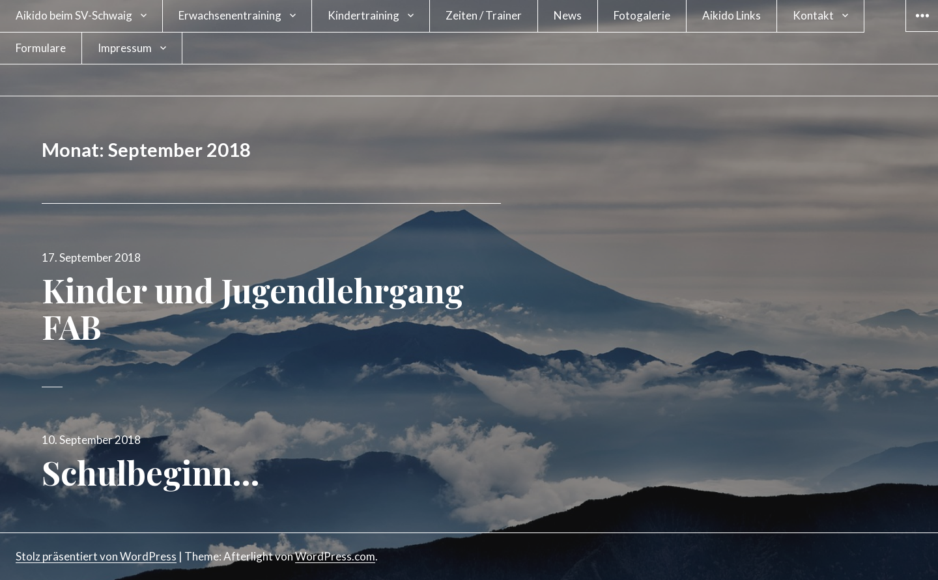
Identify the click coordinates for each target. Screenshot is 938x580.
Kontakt (813, 15)
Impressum (125, 48)
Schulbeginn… (150, 472)
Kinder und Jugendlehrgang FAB (253, 308)
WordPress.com (335, 556)
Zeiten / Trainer (484, 15)
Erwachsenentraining (229, 15)
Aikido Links (731, 15)
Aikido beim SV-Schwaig (74, 15)
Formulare (41, 48)
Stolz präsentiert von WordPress (96, 556)
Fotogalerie (642, 15)
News (568, 15)
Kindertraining (363, 15)
